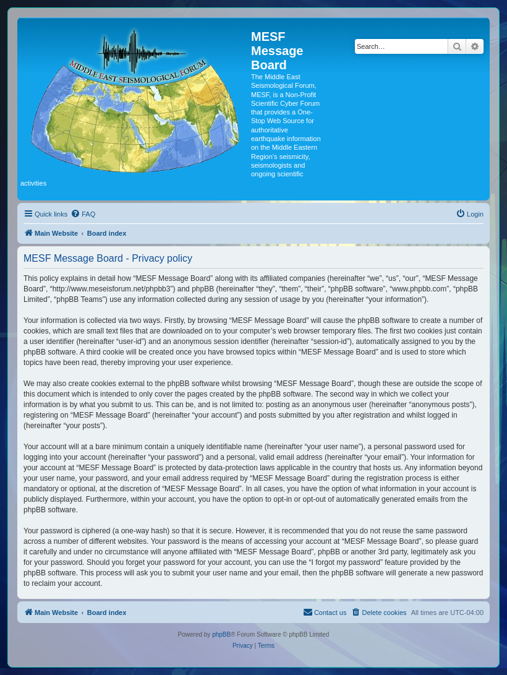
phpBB (221, 634)
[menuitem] (82, 214)
